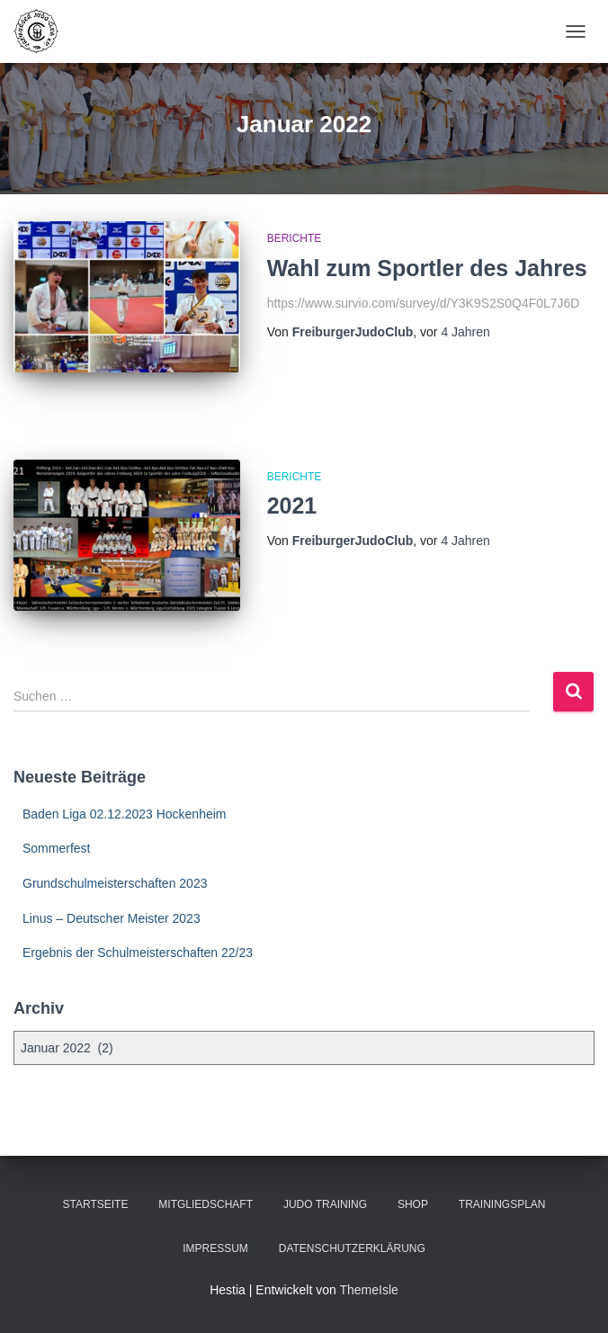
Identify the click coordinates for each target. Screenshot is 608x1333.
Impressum (215, 1248)
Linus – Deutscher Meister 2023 (111, 918)
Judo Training (325, 1204)
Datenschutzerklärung (352, 1248)
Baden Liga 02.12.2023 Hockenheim (124, 814)
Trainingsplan (502, 1204)
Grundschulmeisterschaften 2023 (114, 883)
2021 (292, 505)
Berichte (294, 238)
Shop (413, 1204)
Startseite (96, 1204)
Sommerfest (56, 848)
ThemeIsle (368, 1290)
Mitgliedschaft (205, 1204)
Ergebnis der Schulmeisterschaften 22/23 (137, 952)
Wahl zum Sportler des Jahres (427, 268)
